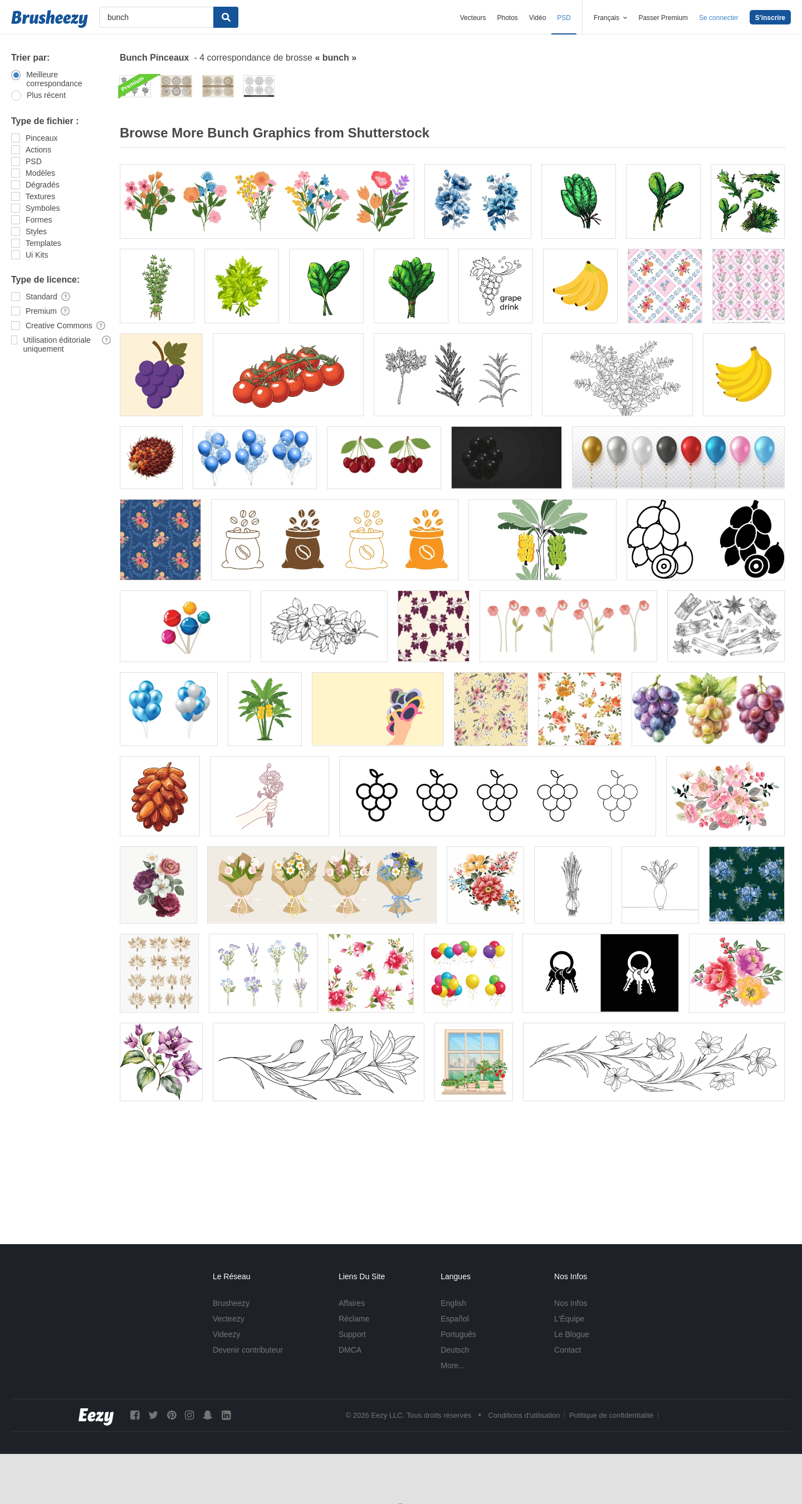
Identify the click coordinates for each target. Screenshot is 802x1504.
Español (455, 1318)
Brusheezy (231, 1303)
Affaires (352, 1303)
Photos (507, 18)
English (453, 1303)
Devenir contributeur (248, 1349)
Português (458, 1334)
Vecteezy (228, 1318)
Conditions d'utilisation (524, 1415)
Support (352, 1334)
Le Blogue (571, 1334)
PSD (564, 18)
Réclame (354, 1318)
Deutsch (455, 1349)
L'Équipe (569, 1318)
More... (453, 1365)
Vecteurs (473, 18)
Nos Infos (570, 1303)
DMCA (350, 1349)
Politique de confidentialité (611, 1415)
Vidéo (537, 18)
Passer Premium (663, 18)
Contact (567, 1349)
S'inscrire (770, 18)
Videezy (227, 1334)
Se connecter (719, 18)
